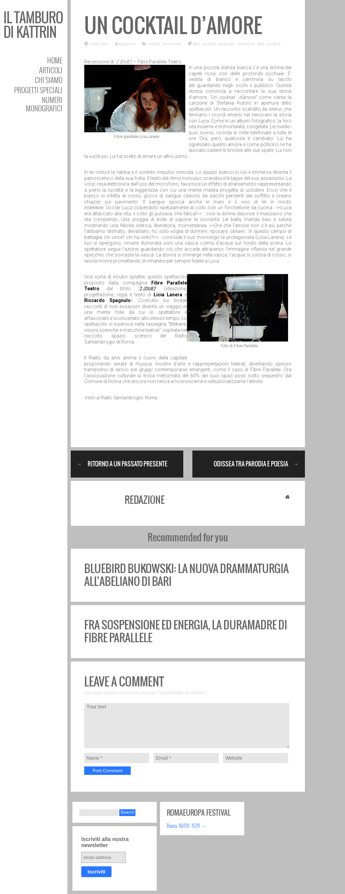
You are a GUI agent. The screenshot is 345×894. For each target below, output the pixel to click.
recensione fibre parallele (259, 44)
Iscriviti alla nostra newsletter (105, 842)
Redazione (127, 44)
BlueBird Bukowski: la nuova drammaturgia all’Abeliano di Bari (186, 575)
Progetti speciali (38, 90)
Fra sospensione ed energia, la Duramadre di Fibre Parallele (185, 631)
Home (54, 60)
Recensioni (172, 44)
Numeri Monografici (44, 103)
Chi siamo (48, 80)
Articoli (50, 70)
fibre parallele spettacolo (214, 44)
